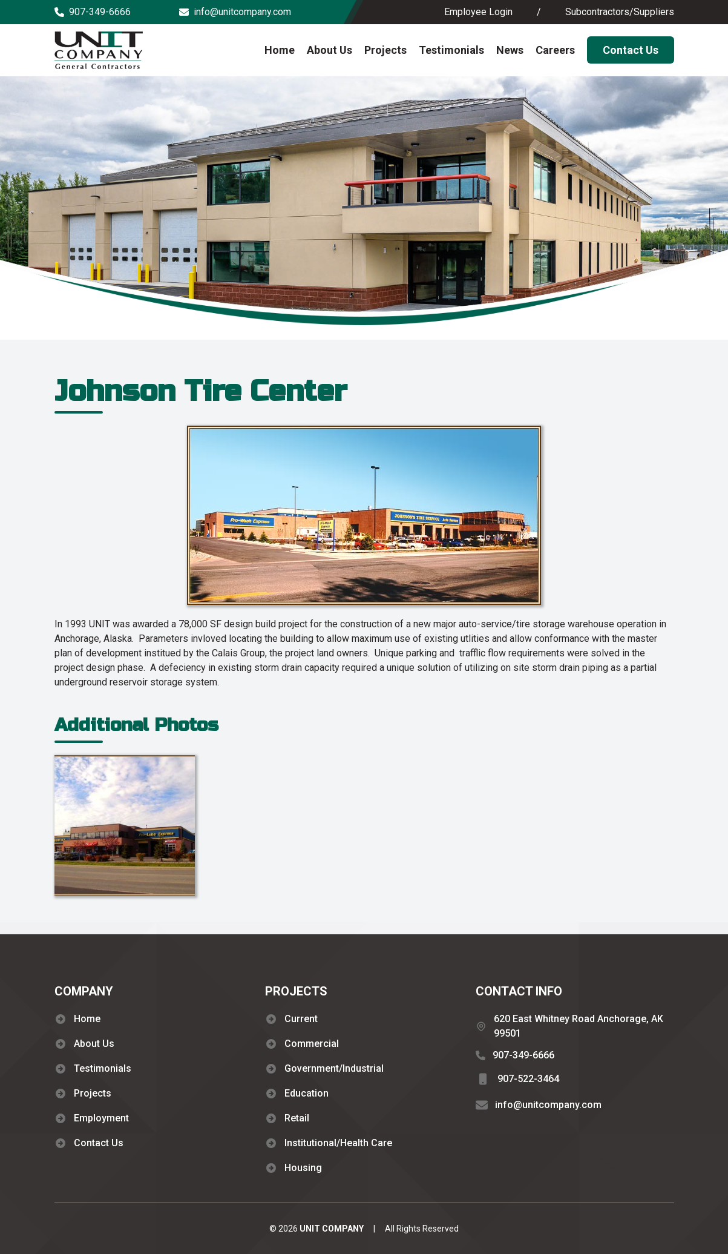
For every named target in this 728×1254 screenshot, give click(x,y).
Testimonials (451, 50)
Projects (385, 50)
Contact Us (630, 50)
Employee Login (478, 12)
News (509, 50)
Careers (555, 50)
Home (279, 50)
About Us (329, 50)
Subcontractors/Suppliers (619, 12)
